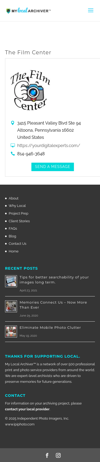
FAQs (13, 228)
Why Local (17, 206)
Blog (12, 236)
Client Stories (19, 221)
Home (14, 251)
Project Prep (18, 213)
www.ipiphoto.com (20, 424)
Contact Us (17, 244)
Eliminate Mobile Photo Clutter (50, 327)
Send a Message (52, 167)
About (14, 198)
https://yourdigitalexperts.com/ (48, 145)
